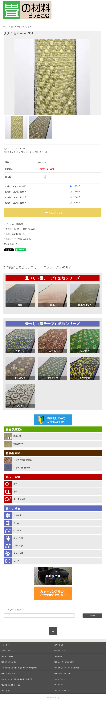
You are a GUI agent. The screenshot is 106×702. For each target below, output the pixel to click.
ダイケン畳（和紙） (22, 468)
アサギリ (17, 515)
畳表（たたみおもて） (9, 662)
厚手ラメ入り (19, 499)
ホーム (5, 27)
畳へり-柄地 (15, 27)
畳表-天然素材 (14, 429)
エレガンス (18, 538)
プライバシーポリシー (62, 691)
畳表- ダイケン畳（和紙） (63, 673)
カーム (16, 523)
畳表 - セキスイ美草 (8, 673)
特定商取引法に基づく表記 (10, 685)
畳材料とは (58, 656)
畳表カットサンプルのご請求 (64, 662)
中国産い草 (18, 444)
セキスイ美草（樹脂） (23, 460)
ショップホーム (6, 645)
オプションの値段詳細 (13, 224)
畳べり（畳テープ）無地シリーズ (52, 278)
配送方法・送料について (62, 650)
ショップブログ (59, 679)
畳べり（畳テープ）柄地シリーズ (52, 324)
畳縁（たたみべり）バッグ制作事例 (66, 668)
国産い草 (17, 436)
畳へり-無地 (13, 477)
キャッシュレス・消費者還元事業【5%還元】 (16, 679)
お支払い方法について (9, 650)
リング (16, 561)
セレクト (17, 530)
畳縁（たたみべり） (8, 656)
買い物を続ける (10, 244)
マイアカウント (59, 685)
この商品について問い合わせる (17, 239)
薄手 (15, 484)
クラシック (27, 27)
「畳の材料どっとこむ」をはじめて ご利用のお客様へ (19, 668)
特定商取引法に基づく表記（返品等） (20, 229)
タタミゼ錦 (18, 553)
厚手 (15, 491)
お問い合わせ (58, 645)
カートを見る (5, 691)
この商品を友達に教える (14, 234)
